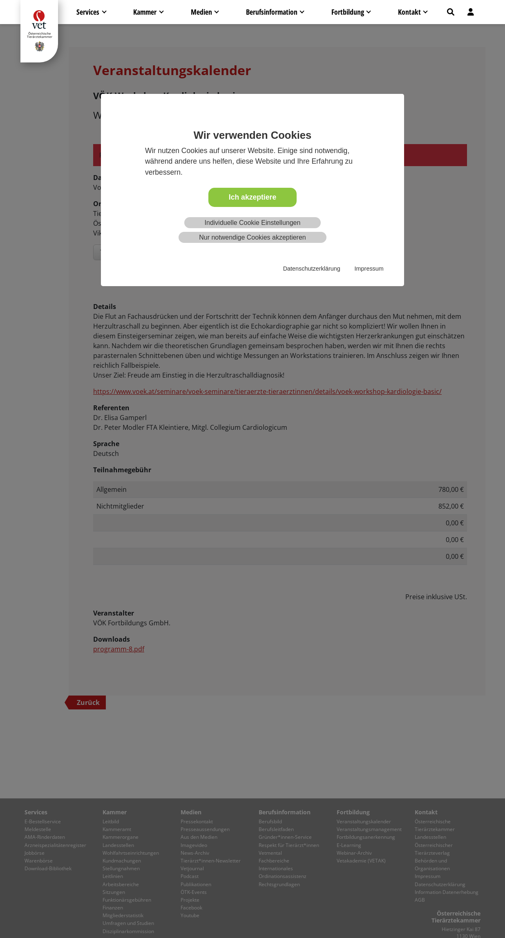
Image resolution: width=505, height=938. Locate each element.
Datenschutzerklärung (311, 268)
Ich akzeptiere (252, 197)
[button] (451, 12)
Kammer (144, 12)
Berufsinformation (271, 12)
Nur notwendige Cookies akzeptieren (252, 237)
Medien (201, 12)
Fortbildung (347, 12)
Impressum (369, 268)
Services (87, 12)
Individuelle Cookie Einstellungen (253, 222)
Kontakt (409, 12)
